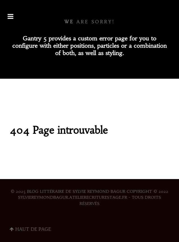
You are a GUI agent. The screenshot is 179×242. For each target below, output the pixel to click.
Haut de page (30, 229)
